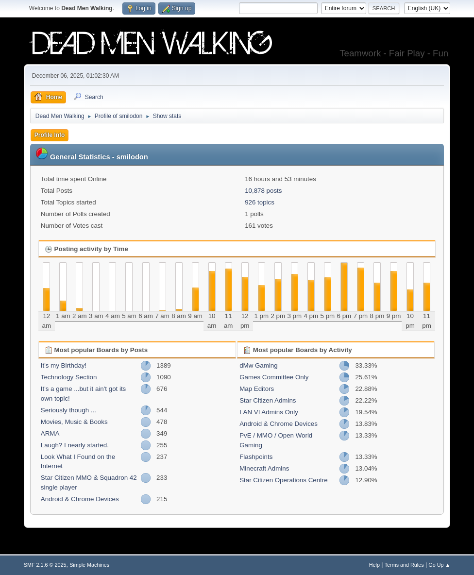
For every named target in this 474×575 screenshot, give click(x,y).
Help (374, 565)
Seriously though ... (68, 410)
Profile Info (49, 135)
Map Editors (256, 388)
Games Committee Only (273, 377)
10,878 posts (263, 190)
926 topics (259, 202)
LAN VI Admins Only (268, 412)
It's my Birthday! (63, 365)
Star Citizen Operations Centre (283, 480)
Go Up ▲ (439, 565)
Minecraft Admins (264, 468)
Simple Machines (89, 565)
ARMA (50, 433)
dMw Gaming (258, 365)
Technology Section (69, 377)
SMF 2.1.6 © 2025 (45, 565)
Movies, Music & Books (74, 421)
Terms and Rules (404, 565)
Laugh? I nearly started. (75, 445)
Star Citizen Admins (267, 400)
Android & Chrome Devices (80, 499)
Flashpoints (255, 456)
